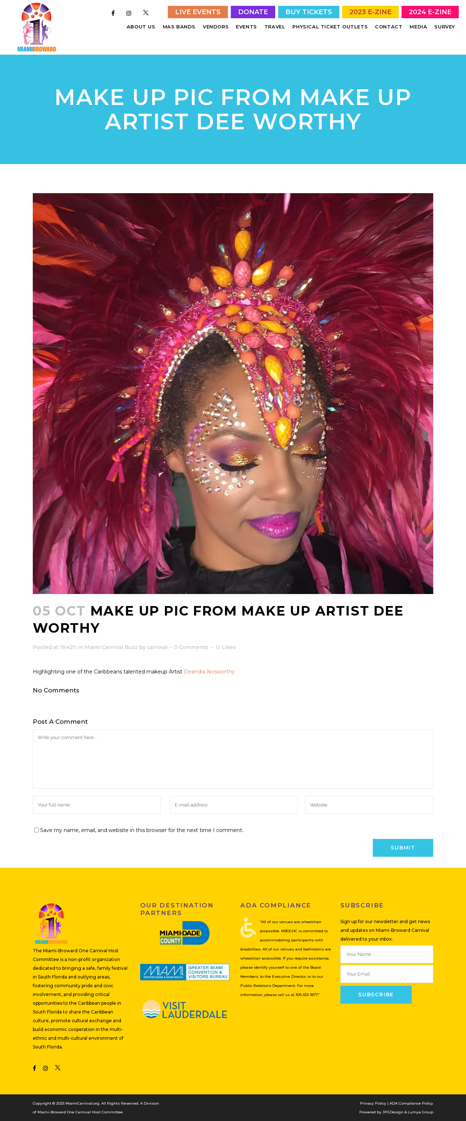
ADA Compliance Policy (411, 1103)
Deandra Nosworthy (209, 671)
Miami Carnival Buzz (111, 647)
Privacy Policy (373, 1103)
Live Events (198, 12)
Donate (253, 12)
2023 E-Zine (370, 12)
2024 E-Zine (430, 12)
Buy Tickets (308, 12)
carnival (157, 647)
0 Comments (191, 647)
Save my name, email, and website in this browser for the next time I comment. (141, 830)
